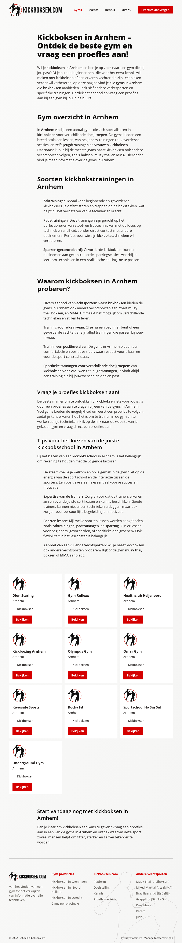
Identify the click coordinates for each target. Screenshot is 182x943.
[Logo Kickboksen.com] (35, 9)
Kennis (110, 10)
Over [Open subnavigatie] (126, 10)
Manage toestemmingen (158, 938)
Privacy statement (131, 938)
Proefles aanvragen (155, 10)
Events (93, 10)
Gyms (78, 10)
